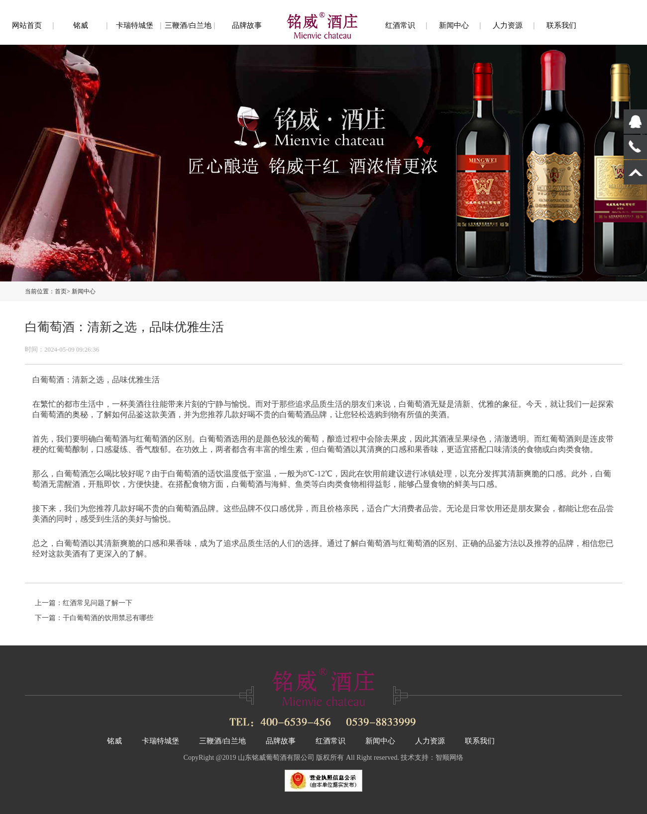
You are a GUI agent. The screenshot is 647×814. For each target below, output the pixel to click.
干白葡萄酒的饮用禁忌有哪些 (108, 618)
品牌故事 (247, 25)
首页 (61, 291)
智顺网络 (449, 757)
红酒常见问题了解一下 (97, 603)
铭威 (80, 25)
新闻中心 (454, 25)
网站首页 (27, 25)
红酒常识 (400, 25)
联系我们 (561, 25)
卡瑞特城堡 (134, 25)
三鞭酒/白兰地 (188, 25)
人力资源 (508, 25)
